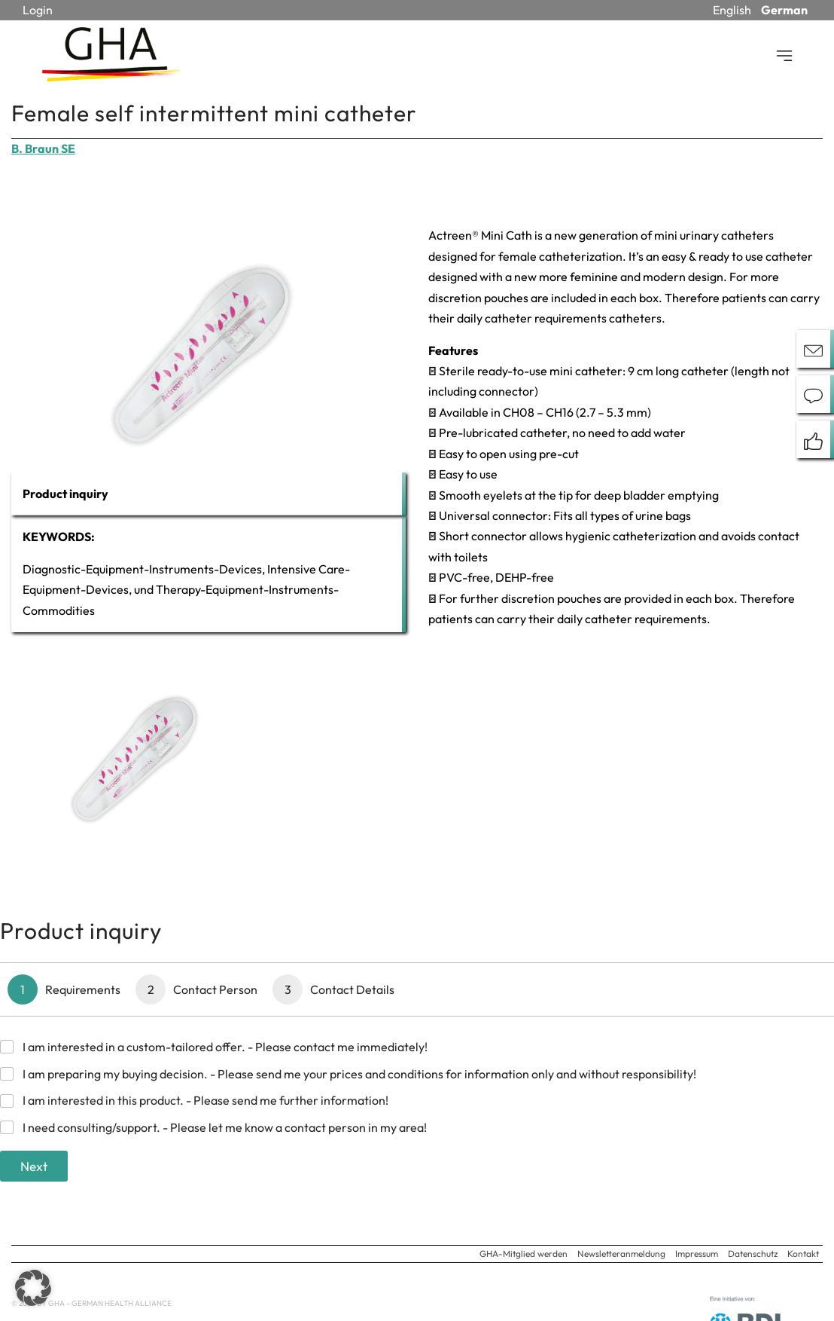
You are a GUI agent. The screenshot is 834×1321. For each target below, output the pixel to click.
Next (33, 1166)
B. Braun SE (43, 148)
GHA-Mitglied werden (523, 1253)
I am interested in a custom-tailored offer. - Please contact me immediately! (225, 1046)
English (732, 9)
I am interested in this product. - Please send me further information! (205, 1100)
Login (38, 9)
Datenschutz (753, 1253)
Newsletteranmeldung (621, 1253)
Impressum (696, 1253)
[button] (33, 1288)
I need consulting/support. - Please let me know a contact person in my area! (225, 1127)
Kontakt (803, 1253)
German (784, 9)
